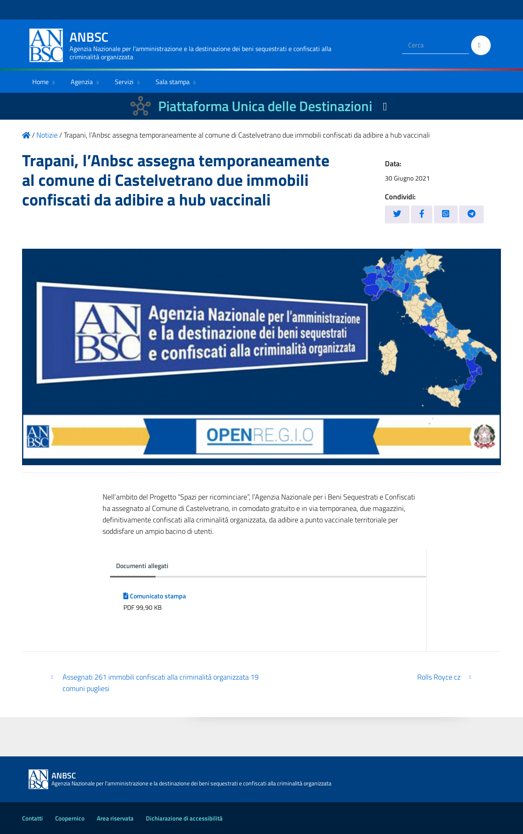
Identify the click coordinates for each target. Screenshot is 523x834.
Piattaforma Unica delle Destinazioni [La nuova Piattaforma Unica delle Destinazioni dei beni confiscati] (265, 106)
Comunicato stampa (154, 596)
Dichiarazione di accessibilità (184, 818)
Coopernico (70, 818)
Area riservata (115, 818)
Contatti (32, 818)
